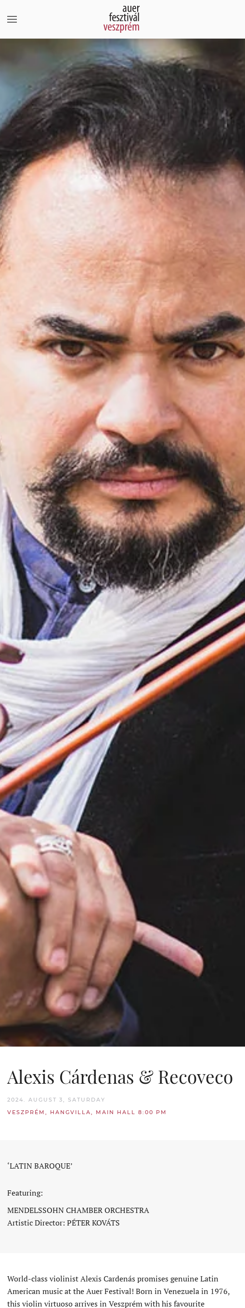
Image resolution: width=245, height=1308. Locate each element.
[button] (12, 19)
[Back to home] (122, 19)
